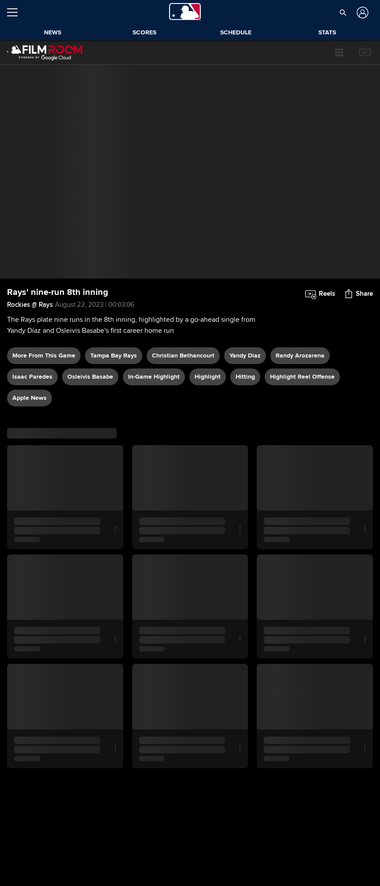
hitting (245, 376)
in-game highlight (154, 376)
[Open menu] (16, 12)
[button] (339, 52)
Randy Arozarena (300, 355)
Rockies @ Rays (30, 305)
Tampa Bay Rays (113, 355)
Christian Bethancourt (183, 355)
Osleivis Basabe (90, 376)
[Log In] (361, 12)
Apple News (29, 398)
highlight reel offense (302, 376)
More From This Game (43, 355)
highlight (208, 376)
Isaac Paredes (32, 376)
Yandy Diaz (245, 355)
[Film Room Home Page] (45, 52)
